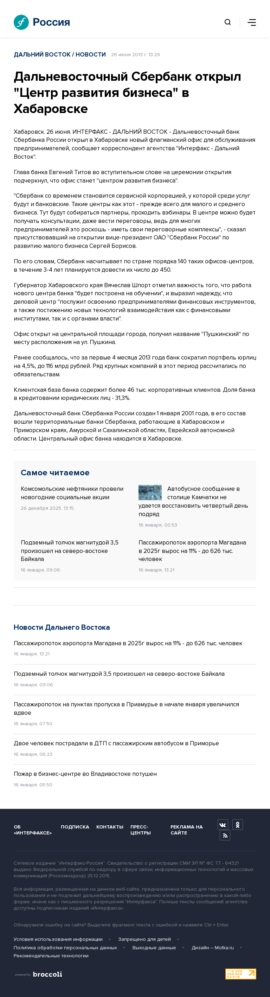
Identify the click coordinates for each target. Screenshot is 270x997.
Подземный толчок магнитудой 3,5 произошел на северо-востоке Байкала (69, 551)
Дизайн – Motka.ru (213, 948)
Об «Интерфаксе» (33, 830)
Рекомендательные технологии (51, 956)
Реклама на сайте (187, 830)
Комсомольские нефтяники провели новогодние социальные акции (72, 493)
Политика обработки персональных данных (65, 948)
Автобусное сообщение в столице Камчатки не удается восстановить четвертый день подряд (193, 501)
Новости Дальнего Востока (62, 627)
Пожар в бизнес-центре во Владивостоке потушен (85, 774)
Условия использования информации (58, 939)
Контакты (109, 827)
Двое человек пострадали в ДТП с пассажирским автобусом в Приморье (116, 743)
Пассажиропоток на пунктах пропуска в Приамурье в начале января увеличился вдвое (126, 709)
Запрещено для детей (144, 939)
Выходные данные (154, 948)
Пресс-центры (140, 830)
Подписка (75, 827)
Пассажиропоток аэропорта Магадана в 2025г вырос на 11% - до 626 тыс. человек (192, 551)
